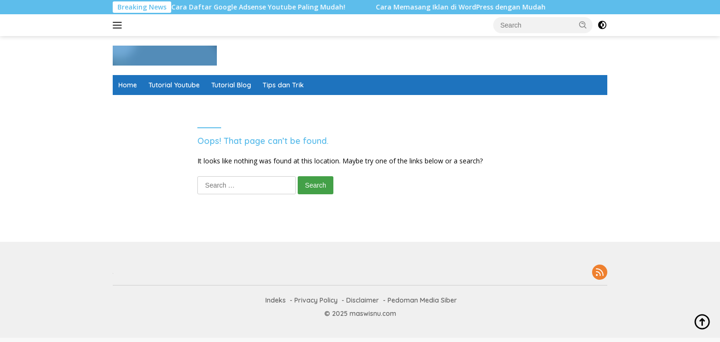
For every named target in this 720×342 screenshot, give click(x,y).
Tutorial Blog (231, 85)
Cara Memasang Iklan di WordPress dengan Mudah (464, 7)
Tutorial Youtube (174, 85)
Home (127, 85)
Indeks (275, 300)
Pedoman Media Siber (422, 300)
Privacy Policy (316, 300)
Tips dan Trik (283, 85)
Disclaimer (362, 300)
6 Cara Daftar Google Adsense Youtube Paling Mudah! (259, 7)
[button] (583, 24)
